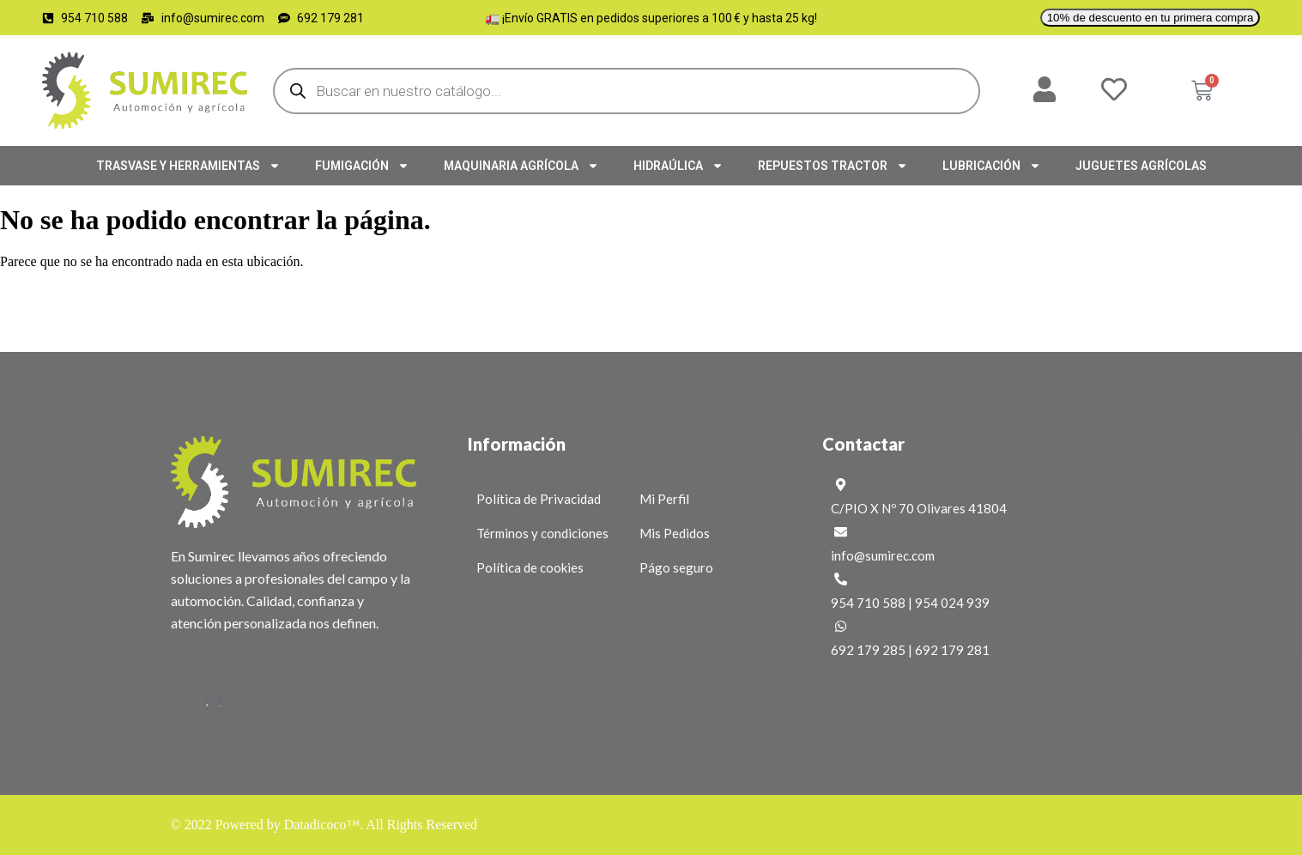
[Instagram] (220, 702)
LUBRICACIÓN (991, 165)
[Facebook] (207, 702)
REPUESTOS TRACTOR (833, 165)
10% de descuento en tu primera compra (1150, 17)
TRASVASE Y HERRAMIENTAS (188, 165)
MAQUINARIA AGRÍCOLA (521, 165)
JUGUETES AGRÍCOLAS (1141, 166)
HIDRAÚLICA (678, 165)
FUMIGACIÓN (362, 165)
